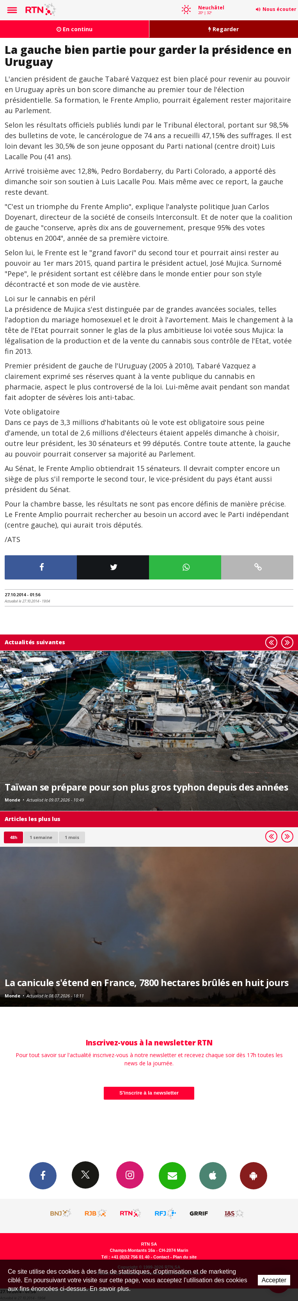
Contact (161, 1257)
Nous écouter (279, 9)
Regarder (223, 29)
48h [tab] (13, 837)
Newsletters (172, 1175)
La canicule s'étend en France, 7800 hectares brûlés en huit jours (147, 982)
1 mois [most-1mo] (72, 837)
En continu (74, 29)
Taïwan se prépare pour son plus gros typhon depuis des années (146, 787)
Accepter (274, 1280)
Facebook (43, 1175)
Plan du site (185, 1257)
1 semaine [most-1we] (41, 837)
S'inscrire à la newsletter (149, 1093)
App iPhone (213, 1175)
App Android (253, 1175)
